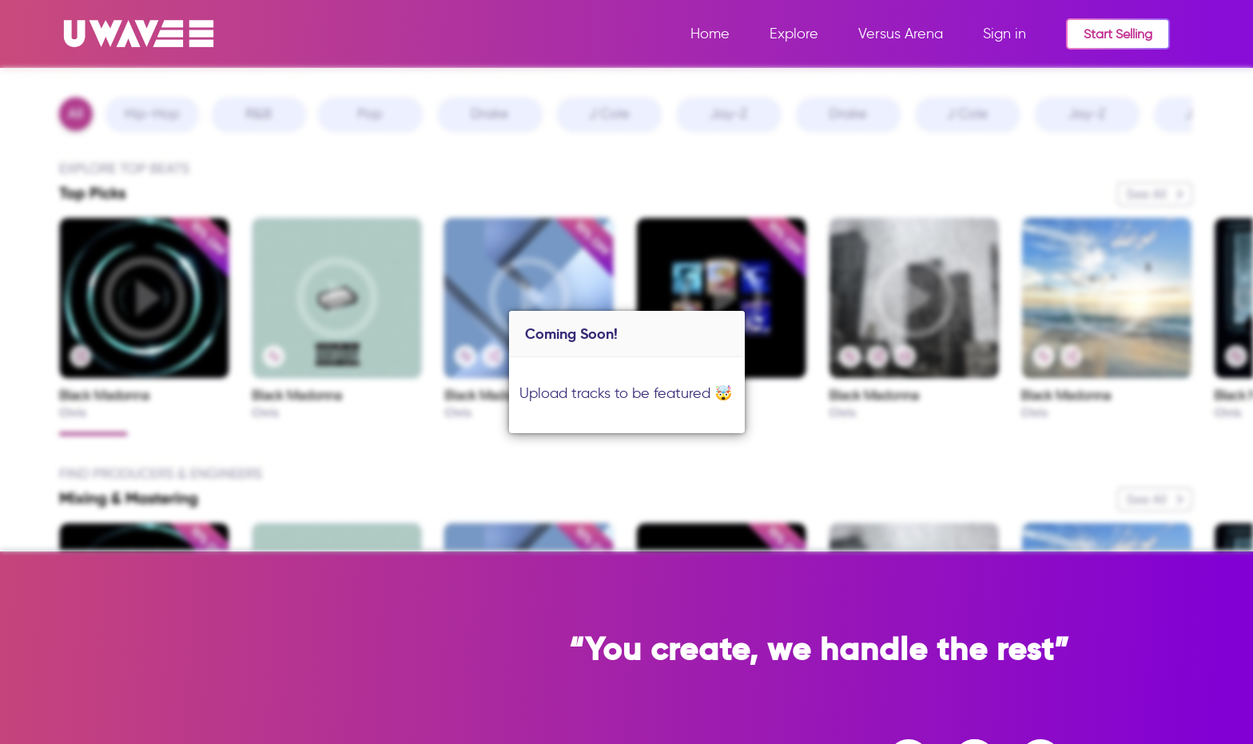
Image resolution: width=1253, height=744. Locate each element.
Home (710, 33)
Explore (794, 33)
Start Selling (1118, 34)
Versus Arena (900, 33)
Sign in (1004, 33)
